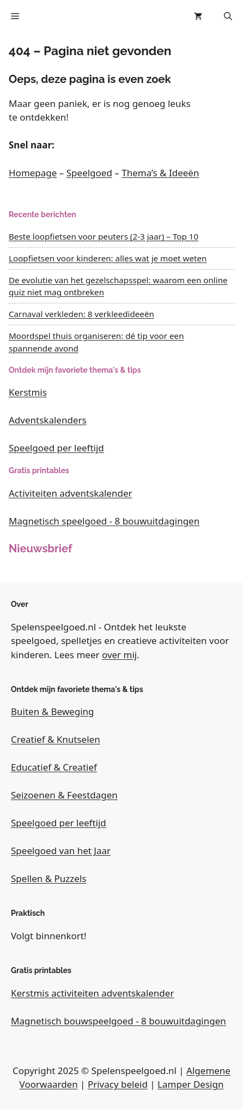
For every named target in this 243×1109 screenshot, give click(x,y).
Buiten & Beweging (52, 711)
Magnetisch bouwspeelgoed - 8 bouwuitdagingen (118, 1021)
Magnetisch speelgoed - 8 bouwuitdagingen (104, 521)
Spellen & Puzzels (48, 878)
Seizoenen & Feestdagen (64, 795)
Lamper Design (190, 1084)
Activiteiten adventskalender (70, 493)
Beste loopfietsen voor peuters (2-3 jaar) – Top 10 (103, 236)
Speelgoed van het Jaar (61, 850)
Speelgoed (89, 172)
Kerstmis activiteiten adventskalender (92, 993)
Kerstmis (28, 392)
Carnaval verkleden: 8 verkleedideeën (81, 313)
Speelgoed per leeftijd (56, 448)
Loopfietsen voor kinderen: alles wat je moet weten (107, 258)
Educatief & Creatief (54, 767)
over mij (119, 654)
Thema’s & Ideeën (160, 172)
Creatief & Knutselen (55, 739)
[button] (228, 16)
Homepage (33, 172)
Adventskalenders (48, 420)
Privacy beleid (118, 1084)
